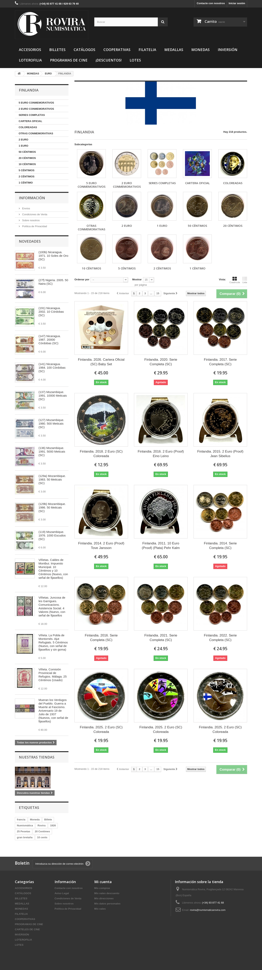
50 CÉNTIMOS (27, 151)
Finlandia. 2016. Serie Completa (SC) (101, 638)
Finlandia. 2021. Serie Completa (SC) (160, 638)
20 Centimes (42, 831)
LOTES (135, 60)
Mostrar (137, 279)
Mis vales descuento (106, 893)
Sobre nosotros (30, 220)
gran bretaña (25, 837)
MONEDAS (200, 49)
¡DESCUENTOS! (108, 60)
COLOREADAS (28, 127)
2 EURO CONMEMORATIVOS (36, 108)
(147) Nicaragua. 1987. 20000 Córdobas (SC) (50, 339)
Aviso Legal (62, 893)
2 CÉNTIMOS (26, 176)
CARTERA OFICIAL (30, 121)
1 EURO (23, 145)
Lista (244, 280)
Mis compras (102, 888)
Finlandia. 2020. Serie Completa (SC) (160, 362)
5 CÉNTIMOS (26, 170)
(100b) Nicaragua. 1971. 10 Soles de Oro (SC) (53, 255)
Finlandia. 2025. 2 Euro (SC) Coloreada (101, 729)
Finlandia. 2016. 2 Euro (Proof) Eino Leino (161, 454)
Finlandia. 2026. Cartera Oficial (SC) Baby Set (101, 362)
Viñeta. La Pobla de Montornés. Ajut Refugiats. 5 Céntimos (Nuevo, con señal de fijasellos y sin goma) (53, 642)
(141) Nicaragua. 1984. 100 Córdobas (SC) (52, 367)
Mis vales (100, 908)
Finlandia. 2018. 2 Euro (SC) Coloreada (101, 454)
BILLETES (57, 49)
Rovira (41, 825)
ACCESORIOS (30, 49)
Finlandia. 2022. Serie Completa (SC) (220, 638)
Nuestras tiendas (36, 757)
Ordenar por (81, 279)
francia (21, 819)
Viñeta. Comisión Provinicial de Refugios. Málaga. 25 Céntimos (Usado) (53, 675)
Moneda (35, 819)
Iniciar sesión (237, 3)
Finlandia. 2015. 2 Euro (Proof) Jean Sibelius (220, 454)
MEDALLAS (173, 49)
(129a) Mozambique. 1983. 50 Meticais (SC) (52, 479)
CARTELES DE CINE (27, 929)
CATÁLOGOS (84, 49)
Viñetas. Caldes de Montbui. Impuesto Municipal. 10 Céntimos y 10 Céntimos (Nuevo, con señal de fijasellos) (53, 568)
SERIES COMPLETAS (32, 114)
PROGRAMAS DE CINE (69, 60)
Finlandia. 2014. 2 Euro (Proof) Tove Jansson (101, 545)
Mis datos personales (107, 903)
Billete (48, 819)
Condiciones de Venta (34, 214)
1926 (53, 825)
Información (32, 197)
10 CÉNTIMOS (27, 164)
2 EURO (23, 139)
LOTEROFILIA (30, 60)
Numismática (25, 825)
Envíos (25, 208)
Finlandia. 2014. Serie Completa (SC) (220, 545)
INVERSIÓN (227, 49)
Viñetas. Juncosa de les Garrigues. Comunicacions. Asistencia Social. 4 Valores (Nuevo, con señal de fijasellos (52, 606)
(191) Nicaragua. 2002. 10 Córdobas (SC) (51, 311)
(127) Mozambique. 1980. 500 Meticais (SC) (51, 423)
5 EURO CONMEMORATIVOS (36, 102)
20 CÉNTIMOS (27, 158)
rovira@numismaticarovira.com (207, 909)
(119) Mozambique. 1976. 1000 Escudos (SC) (52, 535)
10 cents (42, 837)
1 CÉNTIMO (26, 182)
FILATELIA (147, 49)
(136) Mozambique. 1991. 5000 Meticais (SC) (52, 451)
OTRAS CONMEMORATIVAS (36, 133)
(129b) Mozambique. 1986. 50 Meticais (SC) (52, 507)
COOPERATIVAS (116, 49)
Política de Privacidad (34, 226)
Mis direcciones (104, 898)
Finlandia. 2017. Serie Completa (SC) (220, 362)
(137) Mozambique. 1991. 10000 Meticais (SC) (53, 395)
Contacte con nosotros (211, 3)
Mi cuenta (103, 881)
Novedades (30, 241)
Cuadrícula (234, 280)
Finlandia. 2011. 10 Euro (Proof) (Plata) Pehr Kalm (161, 545)
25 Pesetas (23, 831)
